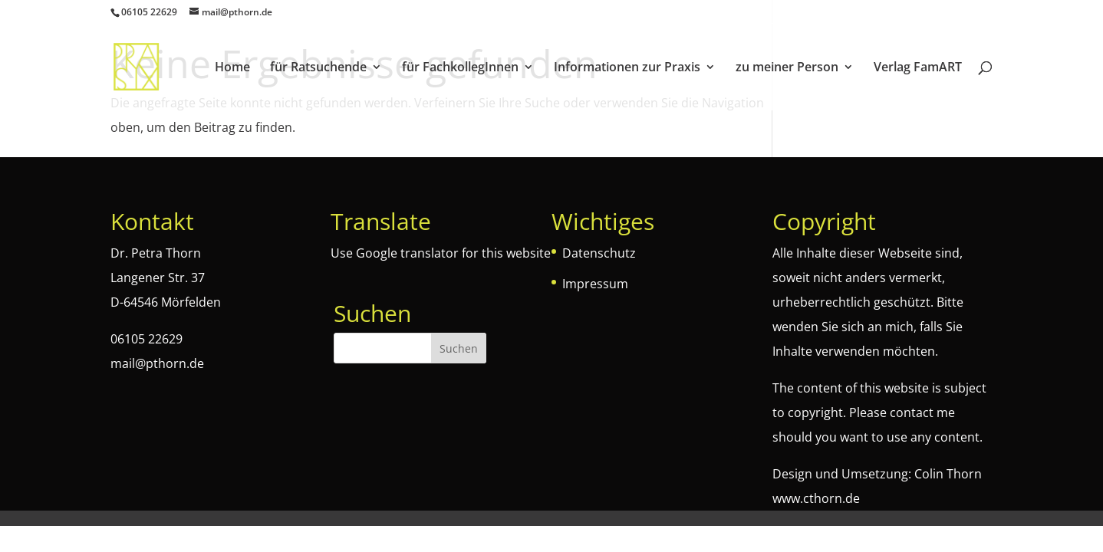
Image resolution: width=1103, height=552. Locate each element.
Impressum (595, 283)
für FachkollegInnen (460, 68)
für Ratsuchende (318, 68)
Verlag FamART (918, 68)
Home (232, 68)
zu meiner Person (787, 68)
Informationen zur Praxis (627, 68)
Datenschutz (599, 253)
